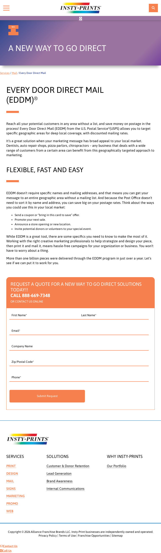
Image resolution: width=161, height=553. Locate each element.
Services (4, 73)
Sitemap (117, 535)
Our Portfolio (116, 466)
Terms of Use (67, 535)
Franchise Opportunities (94, 535)
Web (9, 511)
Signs (11, 488)
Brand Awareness (60, 481)
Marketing (15, 496)
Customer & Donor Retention (68, 466)
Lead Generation (59, 473)
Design (12, 473)
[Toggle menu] (6, 8)
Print (11, 466)
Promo (12, 503)
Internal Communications (65, 488)
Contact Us (8, 546)
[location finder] (153, 8)
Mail (14, 73)
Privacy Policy (48, 535)
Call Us (6, 550)
